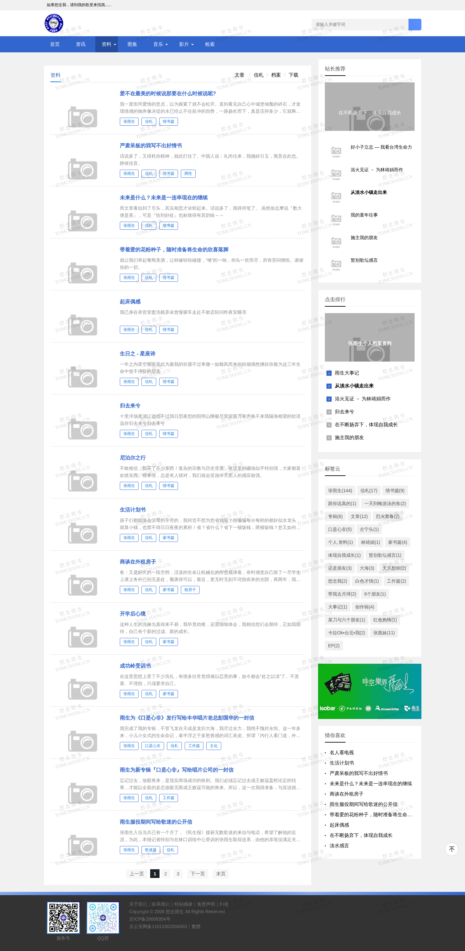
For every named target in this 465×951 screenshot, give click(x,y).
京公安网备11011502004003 (158, 926)
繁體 (196, 926)
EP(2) (334, 645)
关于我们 (138, 904)
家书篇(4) (397, 542)
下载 (293, 75)
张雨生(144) (340, 490)
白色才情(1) (367, 581)
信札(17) (368, 490)
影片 (184, 44)
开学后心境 (133, 614)
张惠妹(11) (384, 632)
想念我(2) (337, 581)
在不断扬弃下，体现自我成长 (366, 424)
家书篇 (168, 537)
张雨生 (129, 121)
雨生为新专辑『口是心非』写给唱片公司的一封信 (176, 770)
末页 (221, 873)
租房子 (190, 589)
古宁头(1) (369, 529)
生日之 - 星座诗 (137, 353)
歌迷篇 (151, 850)
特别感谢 (183, 904)
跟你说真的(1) (342, 503)
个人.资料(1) (340, 542)
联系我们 (161, 904)
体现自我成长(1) (344, 555)
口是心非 (152, 746)
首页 (55, 44)
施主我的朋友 (349, 437)
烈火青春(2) (387, 516)
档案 (276, 75)
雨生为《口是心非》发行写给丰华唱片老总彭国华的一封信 (187, 718)
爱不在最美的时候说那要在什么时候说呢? (168, 93)
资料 (106, 44)
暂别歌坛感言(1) (385, 555)
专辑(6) (335, 516)
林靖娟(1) (370, 542)
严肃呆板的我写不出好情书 (151, 145)
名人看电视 (342, 752)
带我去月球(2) (342, 594)
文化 (214, 746)
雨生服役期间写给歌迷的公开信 (156, 822)
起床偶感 (130, 301)
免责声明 (206, 904)
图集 (132, 44)
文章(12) (359, 516)
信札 (259, 75)
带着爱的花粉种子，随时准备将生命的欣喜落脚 (174, 249)
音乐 (158, 44)
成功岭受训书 (135, 666)
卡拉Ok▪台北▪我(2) (346, 632)
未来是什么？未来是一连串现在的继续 (164, 197)
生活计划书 (133, 509)
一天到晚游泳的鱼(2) (385, 503)
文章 (240, 75)
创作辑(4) (364, 606)
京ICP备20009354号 (149, 919)
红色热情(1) (385, 619)
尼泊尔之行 (133, 457)
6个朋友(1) (375, 594)
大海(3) (367, 568)
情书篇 (168, 121)
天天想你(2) (394, 568)
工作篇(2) (396, 581)
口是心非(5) (340, 529)
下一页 (198, 873)
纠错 (224, 904)
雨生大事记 (347, 372)
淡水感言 (339, 845)
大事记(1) (337, 606)
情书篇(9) (395, 490)
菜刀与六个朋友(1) (346, 619)
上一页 (136, 873)
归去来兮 (130, 405)
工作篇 (194, 746)
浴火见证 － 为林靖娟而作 (363, 398)
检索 (210, 44)
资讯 (81, 44)
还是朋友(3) (340, 568)
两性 (188, 173)
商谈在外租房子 (138, 562)
